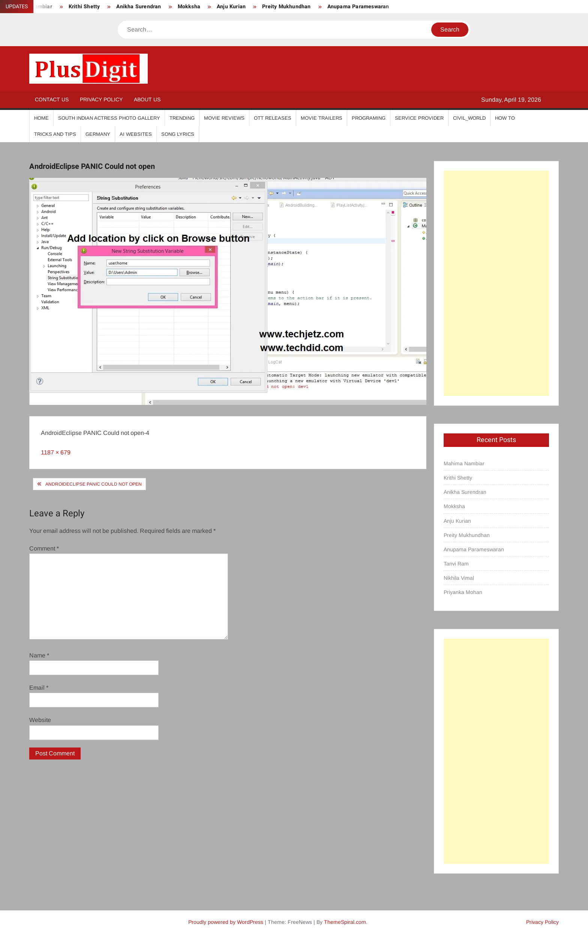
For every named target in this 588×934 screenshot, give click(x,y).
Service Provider (419, 118)
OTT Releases (272, 118)
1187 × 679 (55, 452)
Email (38, 687)
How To (505, 118)
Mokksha (189, 7)
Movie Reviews (224, 118)
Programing (369, 118)
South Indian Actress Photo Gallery (109, 118)
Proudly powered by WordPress (225, 922)
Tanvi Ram (456, 564)
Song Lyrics (177, 134)
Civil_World (469, 118)
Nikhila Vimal (459, 578)
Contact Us (52, 99)
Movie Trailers (321, 118)
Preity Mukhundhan (286, 7)
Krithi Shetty (84, 7)
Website (40, 720)
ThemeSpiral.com (345, 922)
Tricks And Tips (55, 134)
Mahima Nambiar (464, 463)
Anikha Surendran (138, 7)
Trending (182, 118)
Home (41, 118)
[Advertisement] (496, 283)
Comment (44, 548)
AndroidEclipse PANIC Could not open (93, 484)
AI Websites (136, 134)
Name (39, 655)
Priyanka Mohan (463, 592)
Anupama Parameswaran (358, 7)
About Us (147, 99)
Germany (98, 134)
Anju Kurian (231, 7)
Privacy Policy (101, 99)
